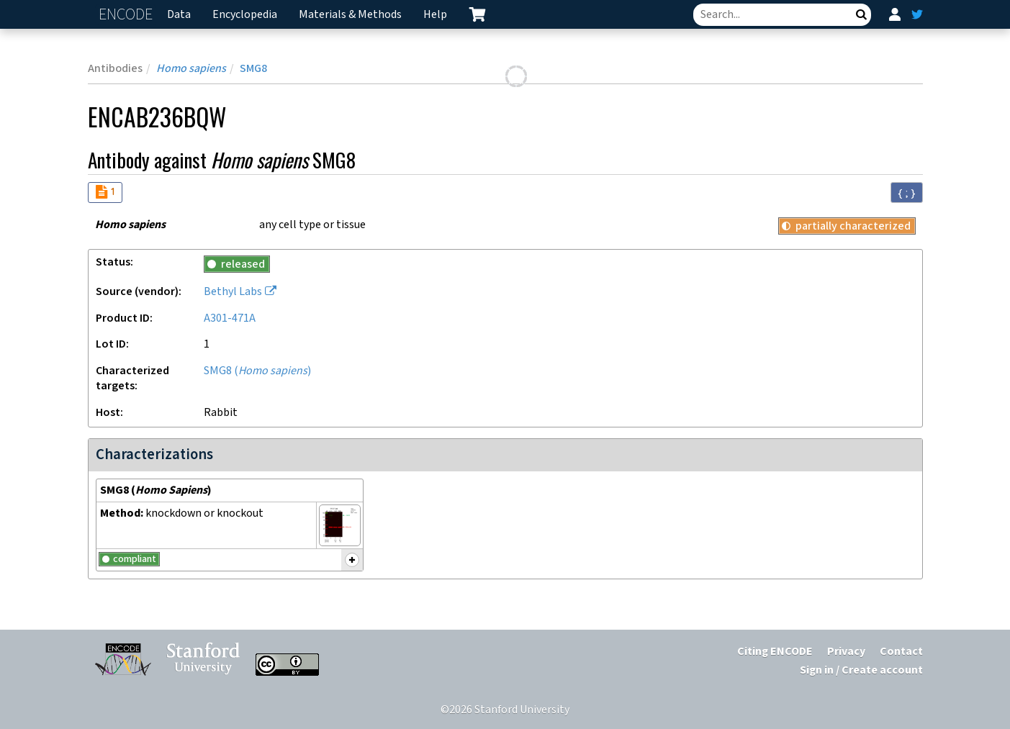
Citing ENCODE (775, 651)
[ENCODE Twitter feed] (917, 14)
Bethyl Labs (233, 291)
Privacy (846, 651)
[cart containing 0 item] (477, 14)
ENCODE (127, 14)
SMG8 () (257, 371)
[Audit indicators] (105, 192)
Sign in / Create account (861, 670)
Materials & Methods (350, 14)
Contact (901, 651)
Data (179, 14)
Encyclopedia (244, 14)
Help (435, 14)
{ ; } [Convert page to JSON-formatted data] (906, 192)
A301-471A (230, 318)
